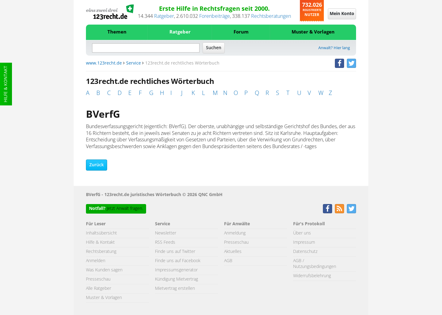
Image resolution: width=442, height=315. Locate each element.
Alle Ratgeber (98, 288)
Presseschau (98, 279)
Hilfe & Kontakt (6, 84)
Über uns (302, 233)
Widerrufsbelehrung (312, 276)
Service (133, 63)
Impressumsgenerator (176, 270)
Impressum (304, 242)
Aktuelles (233, 252)
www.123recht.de (104, 63)
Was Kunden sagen (104, 270)
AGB (228, 261)
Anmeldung (235, 233)
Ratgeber (164, 16)
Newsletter (165, 233)
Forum (241, 32)
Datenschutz (305, 252)
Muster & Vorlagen (313, 32)
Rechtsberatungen (271, 16)
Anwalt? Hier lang (334, 48)
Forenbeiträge (214, 16)
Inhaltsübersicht (101, 233)
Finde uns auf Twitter (175, 252)
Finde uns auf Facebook (177, 261)
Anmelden (95, 261)
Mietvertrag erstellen (175, 288)
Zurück (96, 165)
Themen (116, 32)
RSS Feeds (165, 242)
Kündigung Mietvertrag (176, 279)
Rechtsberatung (101, 252)
